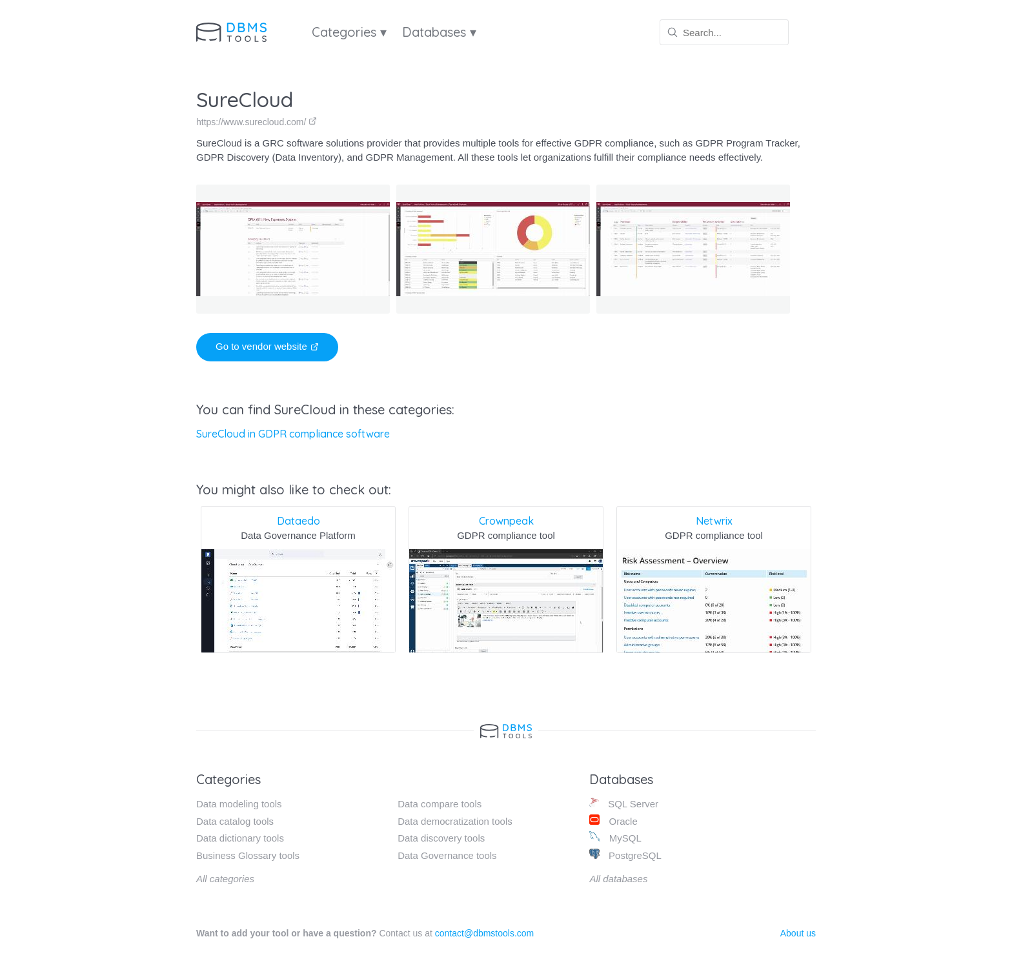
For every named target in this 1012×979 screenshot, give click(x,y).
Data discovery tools (441, 838)
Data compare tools (439, 803)
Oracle (613, 820)
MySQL (615, 837)
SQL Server (623, 803)
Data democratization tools (455, 821)
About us (798, 933)
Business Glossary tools (247, 855)
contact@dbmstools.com (484, 933)
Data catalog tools (235, 821)
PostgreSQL (625, 855)
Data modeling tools (239, 803)
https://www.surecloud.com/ (256, 122)
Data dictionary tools (240, 838)
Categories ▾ (349, 32)
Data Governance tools (447, 855)
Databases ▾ (439, 32)
